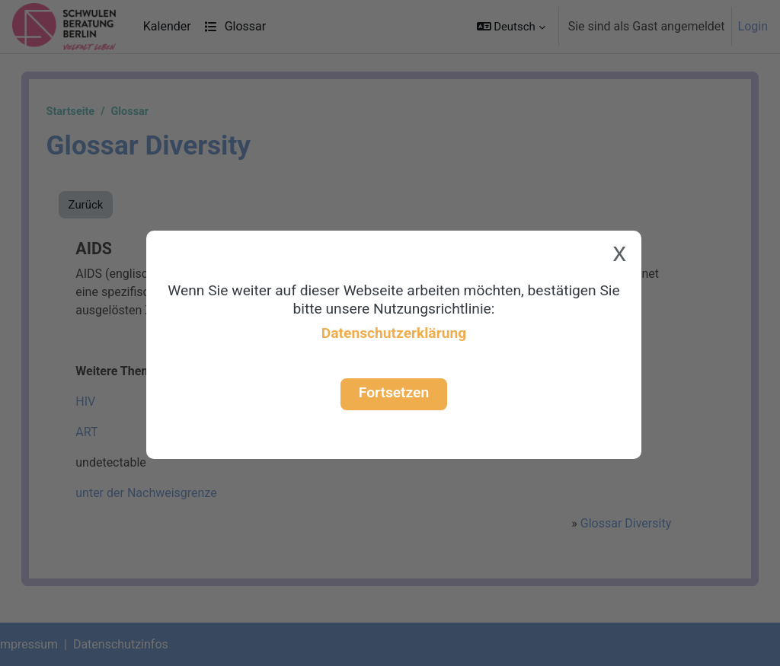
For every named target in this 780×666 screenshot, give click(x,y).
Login (753, 26)
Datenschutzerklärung (393, 333)
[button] (511, 26)
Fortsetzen (394, 392)
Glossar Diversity (612, 523)
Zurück (101, 205)
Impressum (43, 644)
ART (102, 432)
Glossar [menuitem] (235, 26)
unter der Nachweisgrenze (161, 493)
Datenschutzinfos (136, 644)
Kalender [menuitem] (167, 26)
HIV (100, 310)
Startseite (86, 111)
